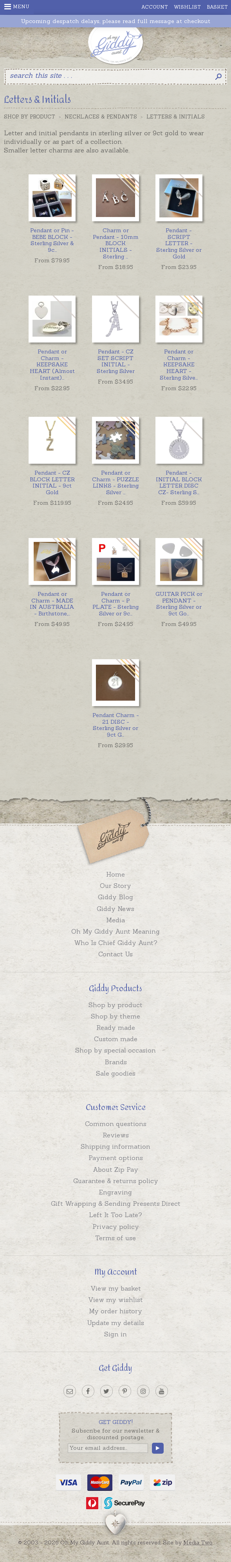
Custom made (115, 1039)
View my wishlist (115, 1300)
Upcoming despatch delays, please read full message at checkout (115, 21)
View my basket (115, 1288)
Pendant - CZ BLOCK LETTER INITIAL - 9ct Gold (52, 482)
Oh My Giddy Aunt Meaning (115, 931)
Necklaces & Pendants (101, 116)
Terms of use (115, 1238)
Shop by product (115, 1005)
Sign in (115, 1334)
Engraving (115, 1192)
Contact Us (115, 954)
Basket (217, 7)
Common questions (115, 1124)
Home (115, 874)
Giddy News (115, 909)
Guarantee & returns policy (115, 1181)
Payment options (115, 1158)
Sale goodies (115, 1073)
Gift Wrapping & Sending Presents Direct (115, 1203)
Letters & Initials (175, 116)
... (52, 240)
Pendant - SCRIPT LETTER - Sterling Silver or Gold (179, 243)
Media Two (198, 1542)
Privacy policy (115, 1226)
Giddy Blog (115, 897)
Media (115, 920)
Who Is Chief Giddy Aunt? (115, 943)
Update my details (115, 1323)
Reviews (116, 1135)
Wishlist (187, 7)
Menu (16, 7)
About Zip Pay (115, 1169)
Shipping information (115, 1146)
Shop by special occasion (115, 1050)
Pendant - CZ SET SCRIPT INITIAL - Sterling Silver (116, 361)
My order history (115, 1311)
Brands (116, 1062)
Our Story (115, 885)
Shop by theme (115, 1016)
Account (154, 7)
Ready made (115, 1027)
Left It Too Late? (115, 1215)
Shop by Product (29, 116)
